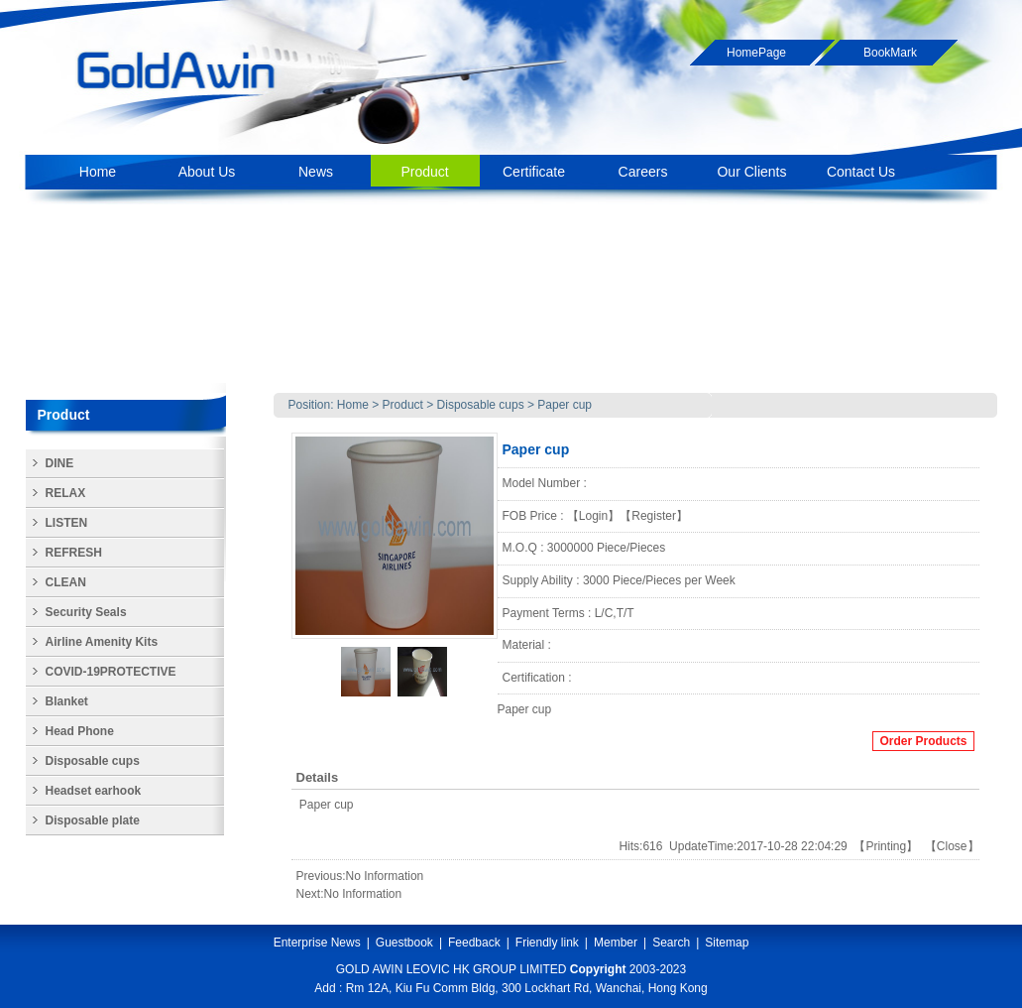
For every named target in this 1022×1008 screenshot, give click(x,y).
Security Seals (86, 612)
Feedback (474, 942)
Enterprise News (317, 942)
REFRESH (74, 553)
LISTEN (67, 523)
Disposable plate (93, 820)
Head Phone (80, 731)
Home (353, 405)
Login (593, 516)
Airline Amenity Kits (102, 642)
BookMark (890, 53)
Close (952, 846)
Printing (885, 846)
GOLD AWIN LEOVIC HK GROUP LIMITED (451, 969)
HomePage (756, 53)
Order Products (922, 741)
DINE (60, 463)
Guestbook (404, 942)
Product (403, 405)
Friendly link (547, 942)
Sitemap (726, 942)
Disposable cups (482, 405)
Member (615, 942)
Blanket (67, 701)
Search (671, 942)
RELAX (66, 493)
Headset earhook (94, 791)
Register (653, 516)
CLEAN (66, 582)
